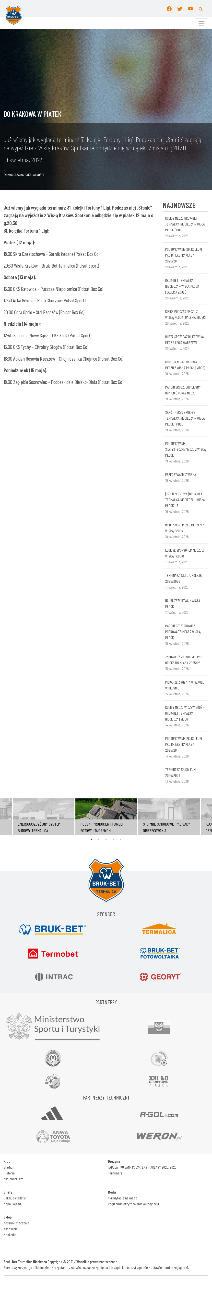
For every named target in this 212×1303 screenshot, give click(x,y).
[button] (201, 9)
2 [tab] (98, 839)
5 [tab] (120, 839)
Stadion (9, 1167)
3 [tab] (106, 839)
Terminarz (115, 1173)
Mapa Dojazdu (13, 1203)
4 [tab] (113, 839)
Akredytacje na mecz (122, 1198)
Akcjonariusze (14, 1178)
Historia (9, 1173)
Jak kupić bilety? (15, 1198)
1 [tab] (91, 839)
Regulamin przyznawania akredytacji (133, 1203)
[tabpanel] (106, 817)
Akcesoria (11, 1228)
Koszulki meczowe (16, 1222)
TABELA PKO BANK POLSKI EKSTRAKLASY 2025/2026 (142, 1167)
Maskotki (10, 1234)
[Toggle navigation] (201, 23)
